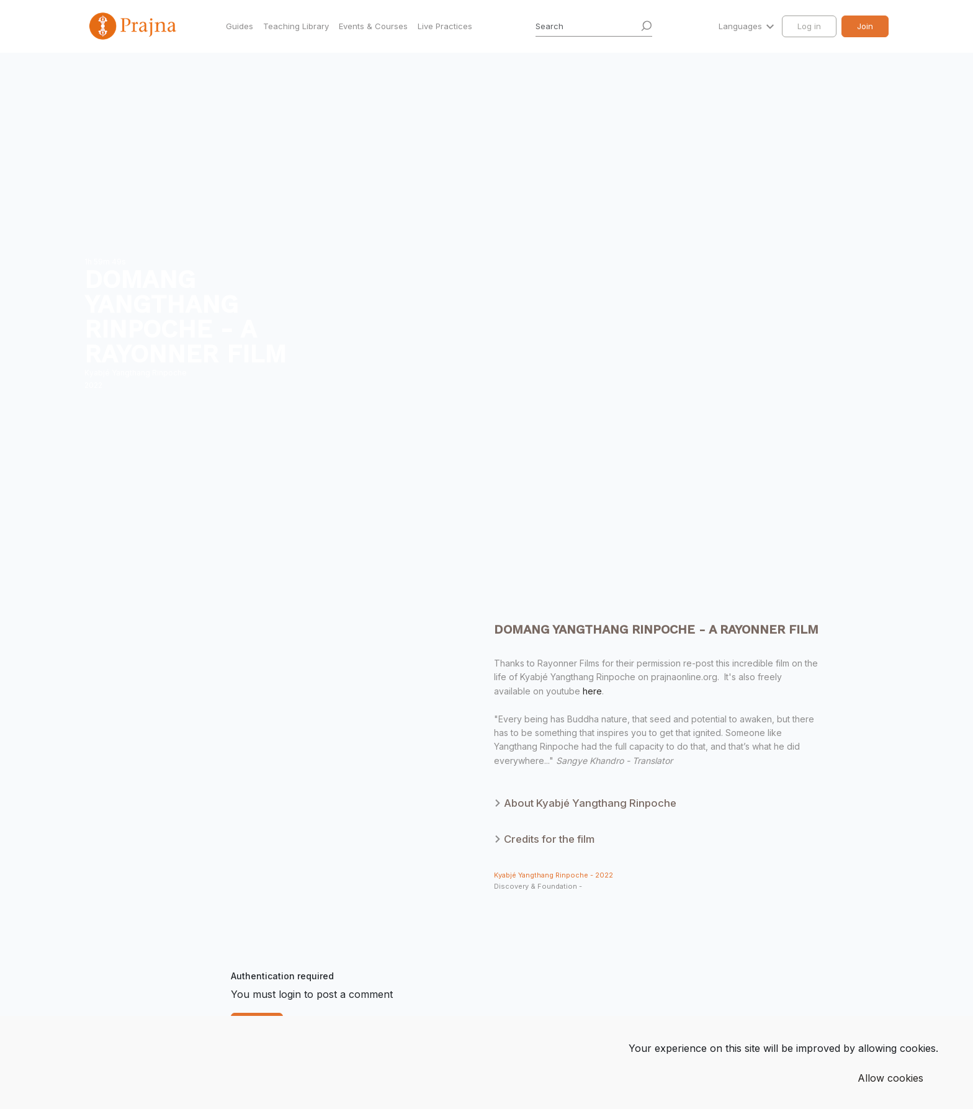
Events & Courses (373, 26)
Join (865, 26)
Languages (741, 26)
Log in (809, 26)
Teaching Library (296, 26)
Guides (239, 26)
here (592, 691)
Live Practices (445, 26)
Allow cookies (890, 1078)
